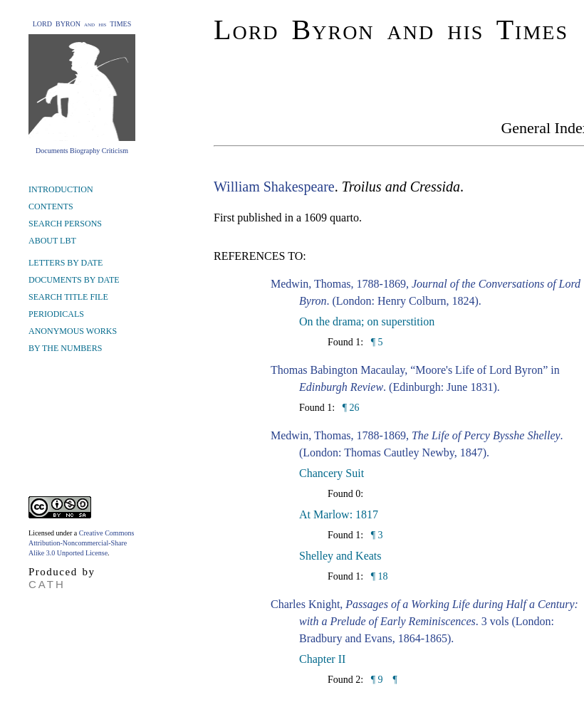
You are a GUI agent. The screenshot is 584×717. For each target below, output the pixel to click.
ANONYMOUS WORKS (72, 331)
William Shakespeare (274, 186)
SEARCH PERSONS (65, 224)
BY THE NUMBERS (65, 348)
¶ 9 (375, 679)
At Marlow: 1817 (338, 514)
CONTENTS (50, 206)
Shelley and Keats (340, 556)
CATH (47, 584)
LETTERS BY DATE (65, 263)
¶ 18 (377, 576)
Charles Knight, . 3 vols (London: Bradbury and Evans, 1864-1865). (424, 621)
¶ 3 (375, 535)
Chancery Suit (331, 473)
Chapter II (322, 659)
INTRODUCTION (60, 189)
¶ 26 (349, 407)
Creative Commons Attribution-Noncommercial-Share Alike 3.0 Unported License (81, 543)
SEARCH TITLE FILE (68, 297)
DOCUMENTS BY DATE (74, 280)
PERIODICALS (56, 314)
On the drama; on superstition (366, 321)
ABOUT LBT (52, 241)
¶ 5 (375, 342)
